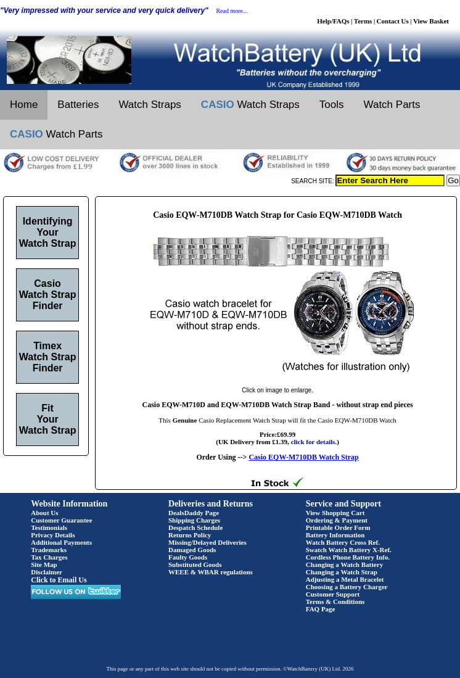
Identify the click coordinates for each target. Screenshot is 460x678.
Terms (363, 21)
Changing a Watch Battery (344, 564)
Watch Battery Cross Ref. (343, 542)
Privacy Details (53, 535)
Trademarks (49, 549)
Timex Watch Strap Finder (47, 357)
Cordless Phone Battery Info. (348, 557)
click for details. (314, 441)
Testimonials (49, 527)
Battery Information (335, 535)
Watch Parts (392, 104)
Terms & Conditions (335, 601)
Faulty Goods (187, 557)
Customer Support (333, 594)
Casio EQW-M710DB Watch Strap (303, 457)
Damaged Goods (192, 549)
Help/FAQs (333, 21)
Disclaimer (46, 572)
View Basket (431, 21)
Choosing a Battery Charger (347, 586)
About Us (44, 512)
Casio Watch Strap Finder (47, 294)
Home (24, 104)
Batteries (78, 104)
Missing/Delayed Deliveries (207, 542)
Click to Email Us (58, 580)
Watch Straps (149, 104)
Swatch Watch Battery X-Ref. (349, 549)
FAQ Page (320, 609)
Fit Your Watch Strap (47, 419)
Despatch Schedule (195, 527)
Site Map (44, 564)
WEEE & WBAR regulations (210, 572)
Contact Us (393, 21)
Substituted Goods (195, 564)
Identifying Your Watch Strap (47, 232)
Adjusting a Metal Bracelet (345, 579)
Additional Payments (61, 542)
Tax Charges (49, 557)
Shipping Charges (194, 520)
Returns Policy (189, 535)
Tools (331, 104)
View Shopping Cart (335, 512)
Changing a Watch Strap (341, 572)
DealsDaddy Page (193, 512)
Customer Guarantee (61, 520)
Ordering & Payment (337, 520)
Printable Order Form (338, 527)
